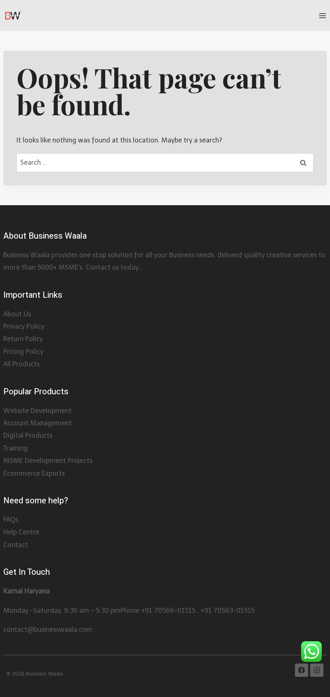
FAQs (10, 520)
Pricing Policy (23, 352)
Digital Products (27, 435)
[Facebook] (301, 670)
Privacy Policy (23, 326)
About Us (17, 314)
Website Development (37, 411)
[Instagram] (316, 670)
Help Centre (21, 532)
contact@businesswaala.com (47, 629)
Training (15, 448)
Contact (15, 545)
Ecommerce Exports (34, 473)
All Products (21, 364)
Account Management (37, 423)
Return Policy (23, 339)
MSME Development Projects (47, 461)
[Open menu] (322, 15)
